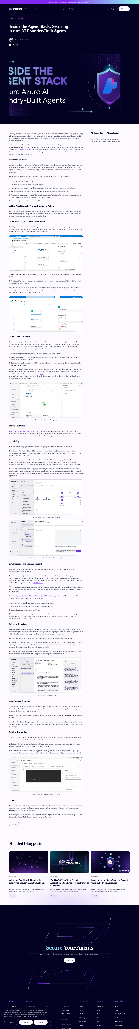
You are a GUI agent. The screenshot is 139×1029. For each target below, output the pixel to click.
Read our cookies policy (34, 1016)
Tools (116, 1018)
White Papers (83, 1018)
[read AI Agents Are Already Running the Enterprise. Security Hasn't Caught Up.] (28, 874)
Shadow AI (64, 1020)
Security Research (120, 1014)
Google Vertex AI (48, 1025)
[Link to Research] (21, 18)
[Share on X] (14, 45)
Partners (99, 1018)
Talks (116, 1010)
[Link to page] (69, 2)
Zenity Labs (73, 9)
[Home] (15, 8)
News (98, 1021)
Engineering (118, 1021)
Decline (26, 1022)
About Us (100, 1006)
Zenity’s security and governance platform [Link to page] (22, 431)
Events (81, 1010)
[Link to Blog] (11, 18)
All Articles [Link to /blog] (14, 825)
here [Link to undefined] (41, 374)
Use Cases (39, 9)
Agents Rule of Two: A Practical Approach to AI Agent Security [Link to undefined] (35, 596)
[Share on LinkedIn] (10, 45)
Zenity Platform (12, 1006)
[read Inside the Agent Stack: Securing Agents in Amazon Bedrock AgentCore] (110, 874)
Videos (81, 1025)
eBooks (81, 1014)
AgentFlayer (118, 1025)
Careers (99, 1010)
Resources (50, 9)
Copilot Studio (47, 1021)
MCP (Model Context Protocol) (67, 1015)
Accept (41, 1022)
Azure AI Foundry (48, 1014)
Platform (28, 9)
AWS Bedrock (47, 1010)
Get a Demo (124, 9)
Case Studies (82, 1021)
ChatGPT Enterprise (49, 1018)
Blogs (81, 1006)
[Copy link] (17, 45)
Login (113, 9)
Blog (116, 1006)
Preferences (11, 1022)
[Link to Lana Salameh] (16, 40)
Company (61, 9)
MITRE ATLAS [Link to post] (38, 583)
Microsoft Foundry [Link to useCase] (25, 149)
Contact (99, 1025)
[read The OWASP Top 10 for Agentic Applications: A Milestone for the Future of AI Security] (69, 874)
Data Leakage (65, 1010)
